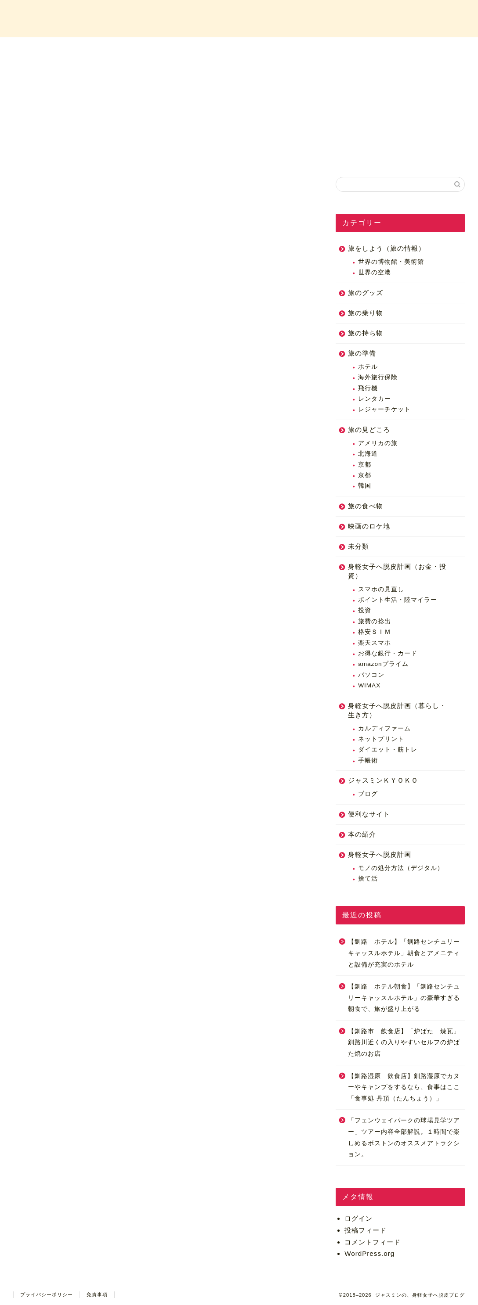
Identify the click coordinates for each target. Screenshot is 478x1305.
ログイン (358, 1218)
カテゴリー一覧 (292, 49)
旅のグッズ (365, 292)
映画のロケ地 (369, 526)
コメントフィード (372, 1242)
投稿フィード (365, 1230)
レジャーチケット (384, 409)
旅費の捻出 (374, 621)
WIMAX (369, 685)
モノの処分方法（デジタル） (401, 868)
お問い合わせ (398, 49)
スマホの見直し (381, 589)
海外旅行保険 (378, 377)
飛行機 (368, 388)
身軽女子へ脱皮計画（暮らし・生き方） (397, 710)
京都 (364, 464)
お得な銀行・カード (387, 653)
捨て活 (368, 878)
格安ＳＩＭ (374, 632)
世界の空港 (374, 273)
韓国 (364, 485)
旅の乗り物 (365, 312)
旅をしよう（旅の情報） (386, 248)
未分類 (358, 546)
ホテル (368, 366)
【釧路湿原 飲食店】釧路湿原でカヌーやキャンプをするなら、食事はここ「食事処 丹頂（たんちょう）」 (404, 1087)
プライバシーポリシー (46, 1294)
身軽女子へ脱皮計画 (379, 854)
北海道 (368, 453)
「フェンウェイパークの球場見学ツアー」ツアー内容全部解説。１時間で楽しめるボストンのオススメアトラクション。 (404, 1138)
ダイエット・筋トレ (387, 750)
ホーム (80, 49)
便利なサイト (369, 814)
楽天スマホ (374, 643)
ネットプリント (381, 739)
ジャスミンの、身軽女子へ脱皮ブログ (239, 18)
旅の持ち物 (365, 333)
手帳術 (368, 760)
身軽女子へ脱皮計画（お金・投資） (397, 571)
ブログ (368, 794)
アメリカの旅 (378, 443)
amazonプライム (383, 664)
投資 (364, 611)
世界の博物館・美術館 (391, 262)
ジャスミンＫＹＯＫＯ (383, 780)
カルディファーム (384, 728)
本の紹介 (362, 834)
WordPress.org (369, 1253)
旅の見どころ (369, 429)
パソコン (371, 675)
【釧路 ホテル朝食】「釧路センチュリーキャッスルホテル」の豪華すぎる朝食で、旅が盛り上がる (404, 997)
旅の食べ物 (365, 506)
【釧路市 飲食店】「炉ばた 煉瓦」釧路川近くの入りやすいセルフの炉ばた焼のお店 (404, 1042)
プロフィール (186, 49)
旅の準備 (362, 353)
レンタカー (374, 398)
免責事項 (97, 1294)
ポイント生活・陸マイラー (397, 600)
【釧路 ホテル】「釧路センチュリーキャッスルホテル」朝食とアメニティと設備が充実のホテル (404, 952)
